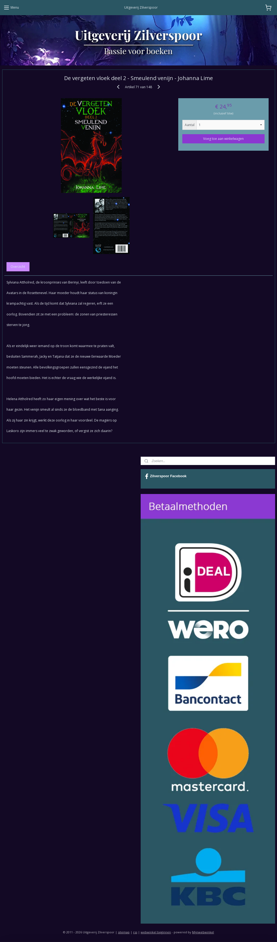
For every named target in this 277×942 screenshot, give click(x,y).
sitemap (124, 932)
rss (135, 932)
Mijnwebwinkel (203, 932)
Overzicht (18, 266)
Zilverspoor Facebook (166, 476)
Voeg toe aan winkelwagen (223, 138)
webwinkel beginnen (156, 932)
